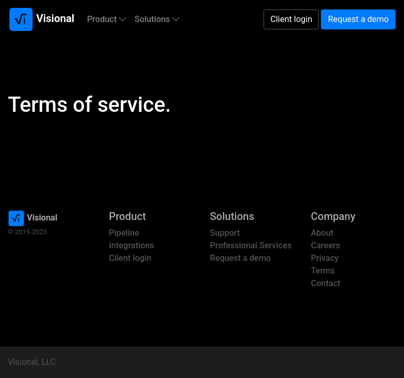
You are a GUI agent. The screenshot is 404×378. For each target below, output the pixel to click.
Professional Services (250, 245)
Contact (325, 283)
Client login (291, 19)
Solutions (157, 19)
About (322, 233)
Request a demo (358, 19)
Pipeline (124, 233)
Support (225, 233)
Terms (323, 271)
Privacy (325, 258)
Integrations (131, 245)
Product (106, 19)
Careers (325, 245)
